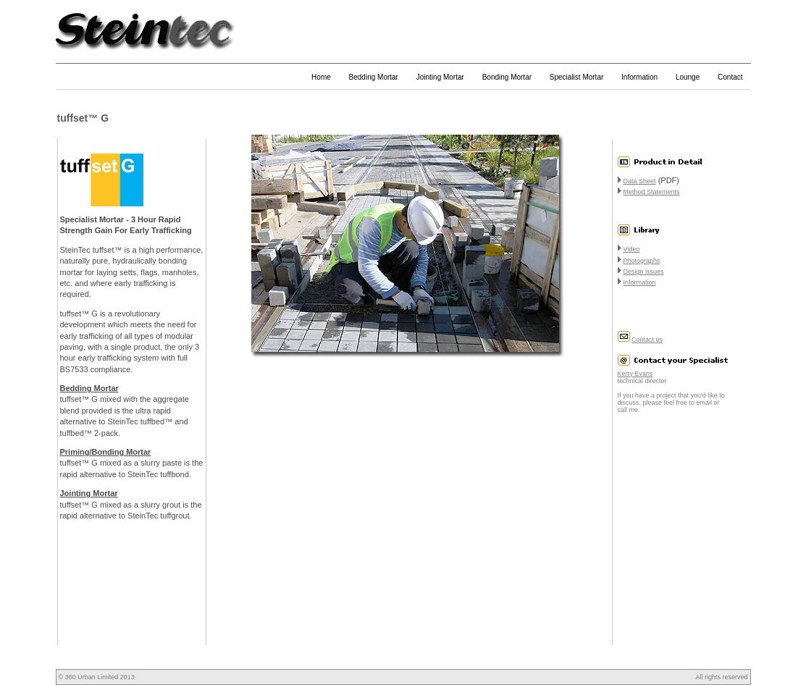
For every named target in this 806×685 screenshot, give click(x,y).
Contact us (647, 339)
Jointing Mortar (440, 77)
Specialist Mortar (576, 77)
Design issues (644, 271)
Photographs (642, 260)
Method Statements (652, 192)
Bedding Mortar (373, 77)
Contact (730, 77)
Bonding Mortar (507, 77)
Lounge (688, 77)
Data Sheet (640, 181)
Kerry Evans (635, 373)
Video (632, 249)
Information (639, 77)
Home (321, 77)
